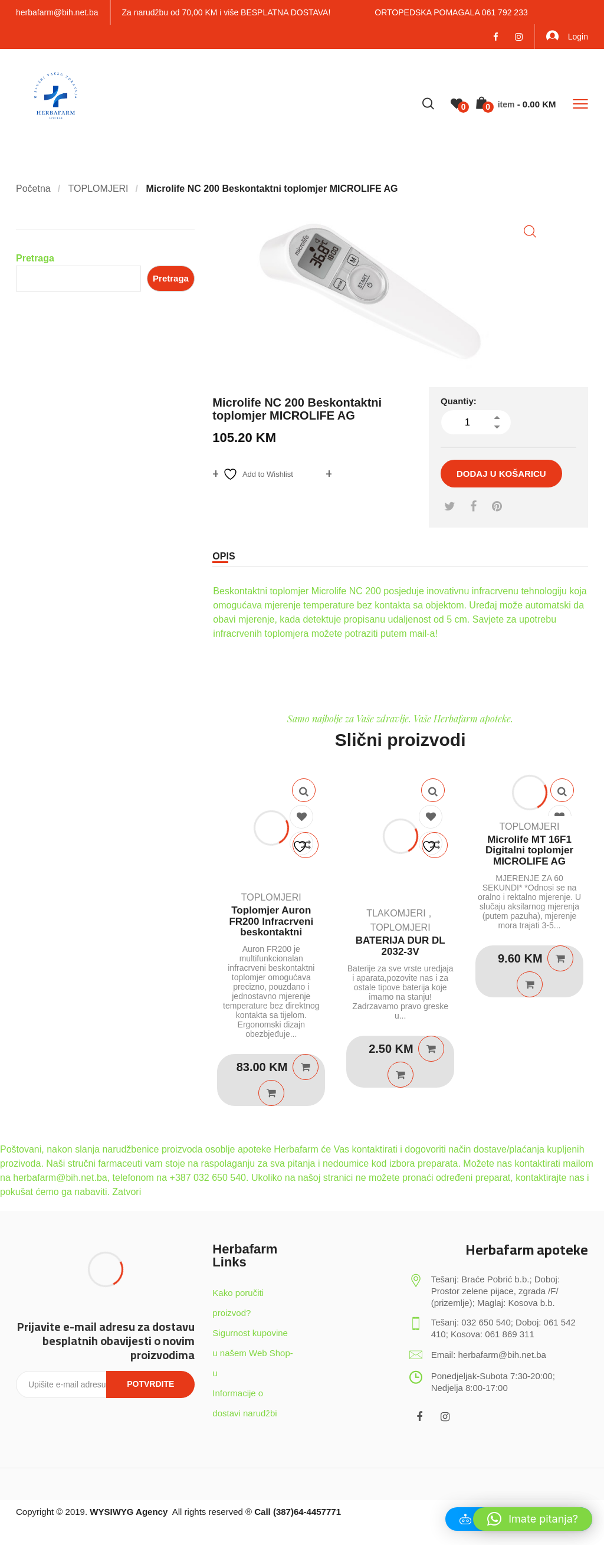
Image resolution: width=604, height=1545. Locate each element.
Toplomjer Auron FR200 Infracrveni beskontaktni (271, 921)
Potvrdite (150, 1384)
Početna (33, 189)
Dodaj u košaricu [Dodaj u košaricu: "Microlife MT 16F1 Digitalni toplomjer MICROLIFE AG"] (560, 958)
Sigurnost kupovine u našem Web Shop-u (252, 1353)
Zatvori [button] (126, 1192)
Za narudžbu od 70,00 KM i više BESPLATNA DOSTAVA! (226, 12)
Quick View (304, 790)
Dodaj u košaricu (501, 474)
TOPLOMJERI (98, 189)
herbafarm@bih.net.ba (57, 12)
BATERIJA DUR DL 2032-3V (400, 946)
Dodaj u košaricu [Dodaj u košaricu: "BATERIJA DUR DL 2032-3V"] (431, 1049)
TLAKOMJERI (395, 913)
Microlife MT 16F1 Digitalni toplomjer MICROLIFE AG (529, 850)
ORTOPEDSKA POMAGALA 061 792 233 (451, 12)
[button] (530, 232)
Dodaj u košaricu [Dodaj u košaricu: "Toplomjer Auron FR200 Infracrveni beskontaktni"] (306, 1067)
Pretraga (35, 258)
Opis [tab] (223, 556)
